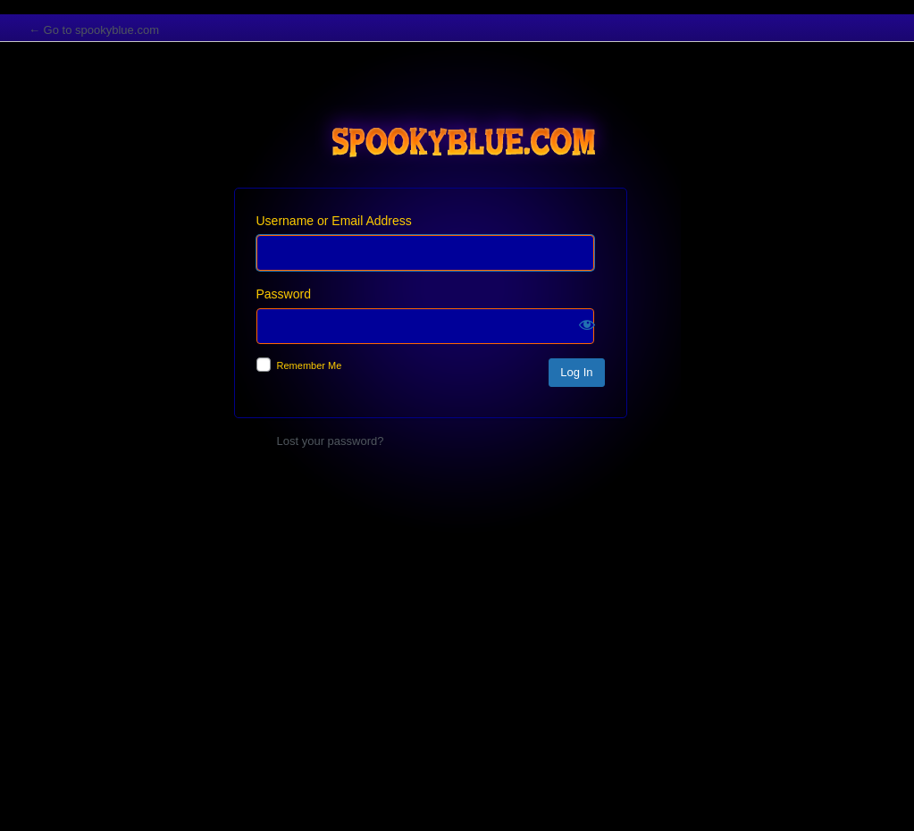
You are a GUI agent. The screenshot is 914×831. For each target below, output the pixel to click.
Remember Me (309, 365)
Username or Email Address (334, 221)
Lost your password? (330, 441)
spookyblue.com (457, 127)
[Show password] (587, 324)
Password (283, 294)
